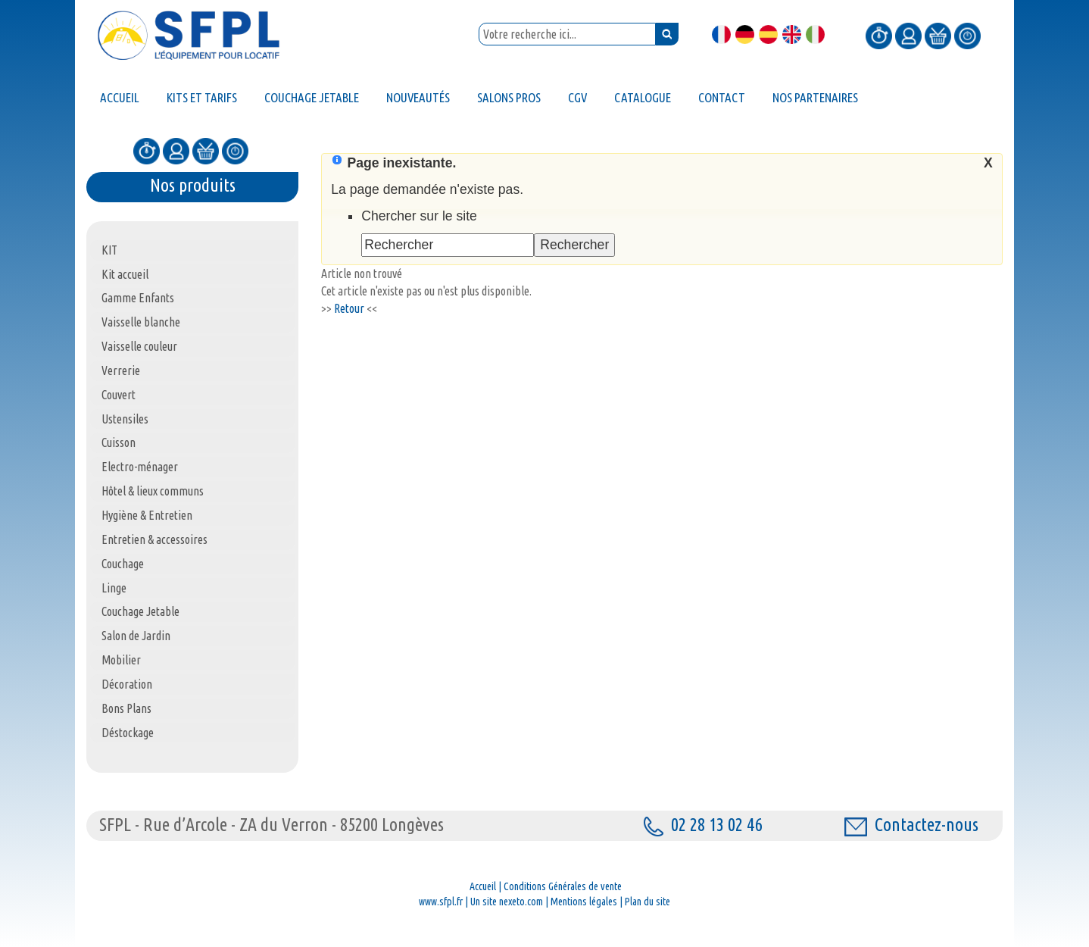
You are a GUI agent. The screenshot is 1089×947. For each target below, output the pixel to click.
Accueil (483, 886)
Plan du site (647, 901)
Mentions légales (584, 901)
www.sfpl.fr (441, 901)
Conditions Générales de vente (563, 886)
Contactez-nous (911, 824)
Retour (349, 308)
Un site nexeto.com (506, 901)
